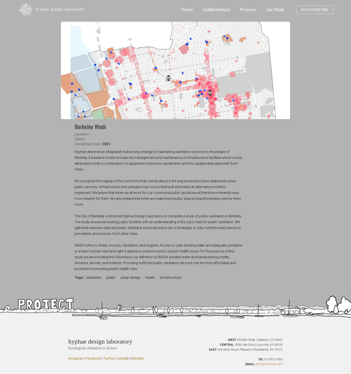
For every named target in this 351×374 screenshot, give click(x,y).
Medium (138, 358)
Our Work (275, 9)
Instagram (76, 358)
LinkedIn (123, 358)
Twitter (109, 358)
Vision (187, 9)
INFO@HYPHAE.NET (269, 364)
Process (248, 9)
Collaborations (216, 9)
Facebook (93, 358)
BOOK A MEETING (314, 10)
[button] (291, 9)
